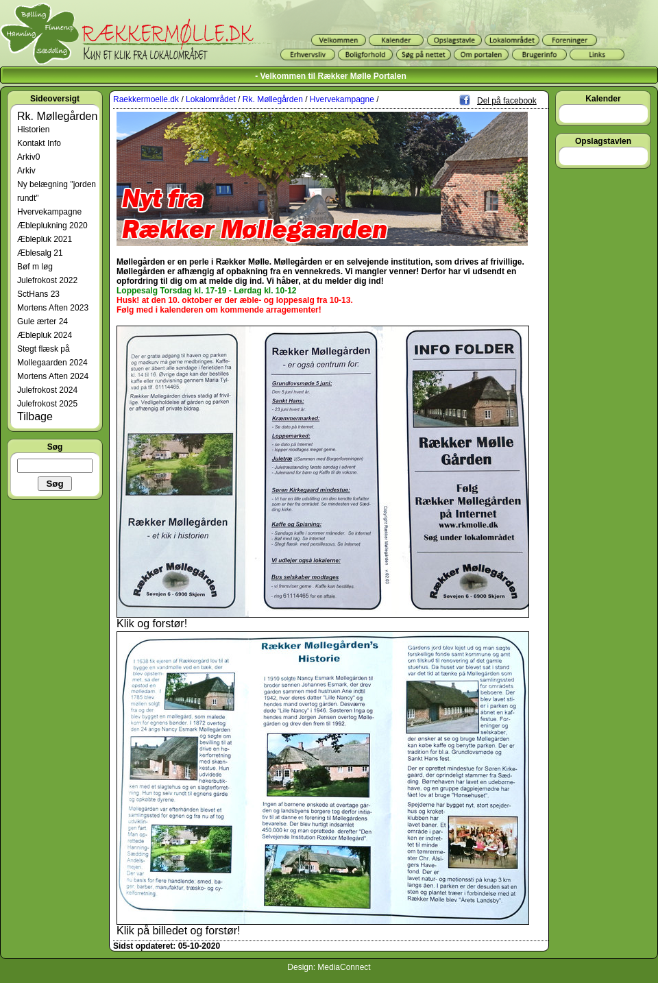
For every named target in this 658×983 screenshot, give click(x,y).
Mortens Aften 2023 (52, 308)
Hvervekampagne (49, 212)
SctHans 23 (38, 294)
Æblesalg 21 (40, 253)
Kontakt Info (39, 143)
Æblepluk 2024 (44, 335)
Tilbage (35, 416)
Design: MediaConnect (328, 967)
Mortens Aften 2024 (52, 376)
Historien (33, 129)
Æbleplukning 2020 (52, 225)
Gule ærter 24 (42, 321)
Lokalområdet (211, 99)
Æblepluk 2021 (44, 239)
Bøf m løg (35, 266)
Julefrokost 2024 (47, 390)
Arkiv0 (28, 157)
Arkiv (26, 170)
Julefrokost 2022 (47, 280)
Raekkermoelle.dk (146, 99)
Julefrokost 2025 (47, 404)
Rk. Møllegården (57, 116)
